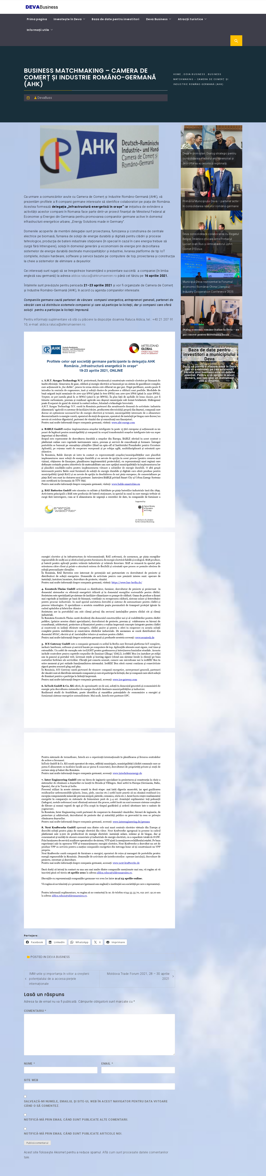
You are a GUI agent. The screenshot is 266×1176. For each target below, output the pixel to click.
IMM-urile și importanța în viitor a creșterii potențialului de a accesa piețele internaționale (59, 979)
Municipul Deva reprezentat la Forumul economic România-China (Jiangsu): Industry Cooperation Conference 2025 (208, 286)
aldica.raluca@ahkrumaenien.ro (94, 276)
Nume (29, 1063)
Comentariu (35, 1011)
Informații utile (38, 30)
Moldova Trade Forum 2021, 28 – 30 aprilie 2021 (138, 976)
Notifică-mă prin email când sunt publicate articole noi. (73, 1133)
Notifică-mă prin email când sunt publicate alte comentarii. (76, 1119)
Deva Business (157, 19)
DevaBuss (45, 98)
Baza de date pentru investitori (115, 19)
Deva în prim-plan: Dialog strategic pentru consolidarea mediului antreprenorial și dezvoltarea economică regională (209, 158)
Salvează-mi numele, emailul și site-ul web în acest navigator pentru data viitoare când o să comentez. (96, 1104)
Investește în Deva (68, 19)
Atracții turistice (190, 19)
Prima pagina (37, 19)
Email (107, 1063)
